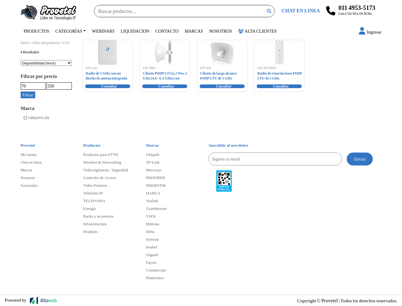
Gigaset (152, 254)
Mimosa (152, 223)
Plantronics (155, 277)
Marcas (194, 31)
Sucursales (29, 185)
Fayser (151, 262)
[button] (370, 32)
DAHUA (153, 192)
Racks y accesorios (98, 216)
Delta (150, 231)
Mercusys (154, 169)
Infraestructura (95, 223)
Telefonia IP (93, 192)
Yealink (152, 200)
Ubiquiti (152, 154)
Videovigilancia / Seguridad (105, 169)
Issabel (151, 246)
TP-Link (153, 162)
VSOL (151, 216)
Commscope (156, 269)
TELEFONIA (94, 200)
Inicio (25, 42)
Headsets (90, 231)
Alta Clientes (257, 31)
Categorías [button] (69, 31)
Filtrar (28, 94)
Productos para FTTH (100, 154)
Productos (36, 31)
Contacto (167, 31)
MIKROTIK (156, 185)
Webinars (103, 31)
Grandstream (156, 208)
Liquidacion (135, 31)
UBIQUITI (36, 118)
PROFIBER (155, 177)
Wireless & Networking (102, 162)
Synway (152, 239)
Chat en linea (31, 162)
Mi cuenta (29, 154)
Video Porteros (95, 185)
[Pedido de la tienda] (46, 63)
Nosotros (220, 31)
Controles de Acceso (99, 177)
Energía (89, 208)
